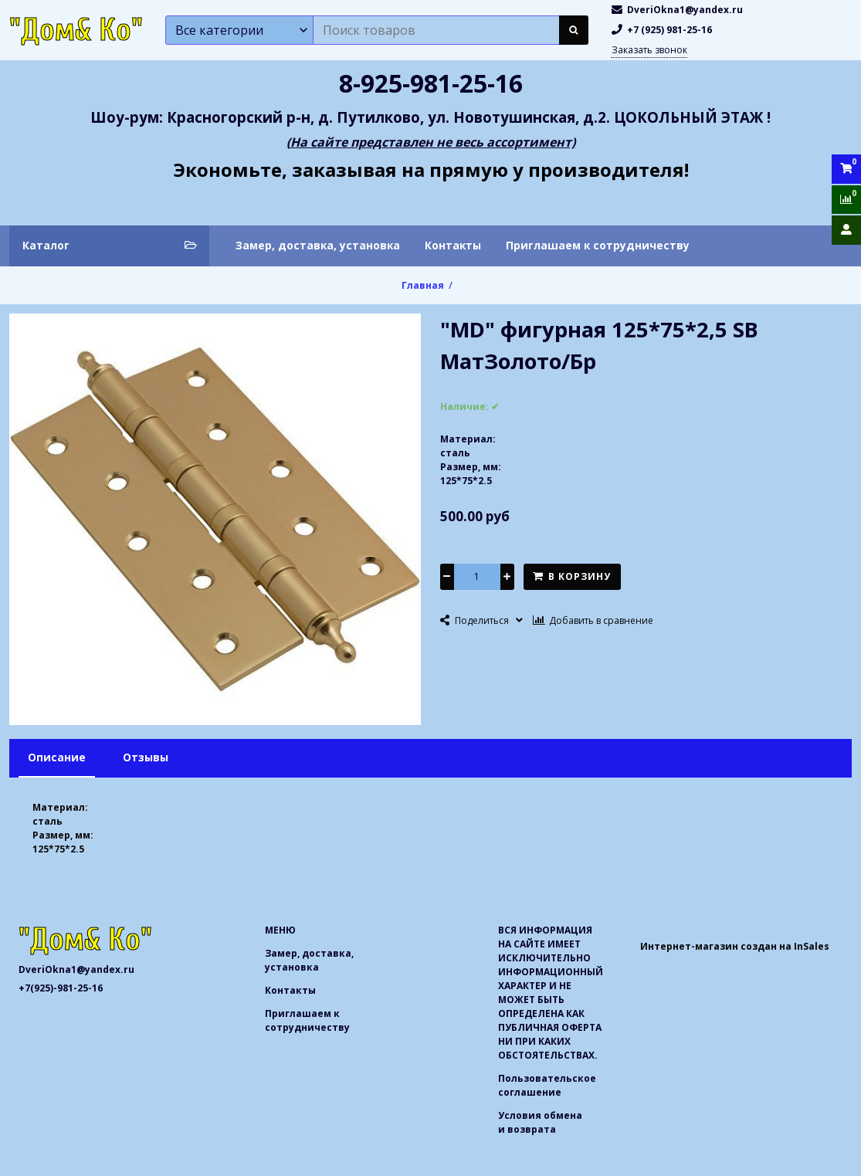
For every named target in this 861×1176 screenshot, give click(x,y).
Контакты (453, 245)
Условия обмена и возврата (540, 1122)
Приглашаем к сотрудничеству (598, 245)
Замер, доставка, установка (318, 245)
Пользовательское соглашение (547, 1085)
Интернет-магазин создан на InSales (734, 946)
